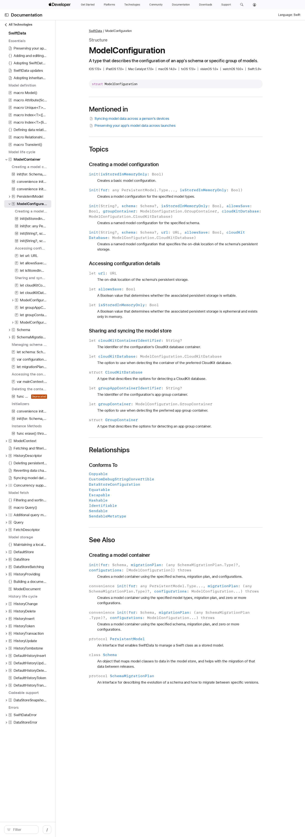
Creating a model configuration (146, 164)
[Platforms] (109, 4)
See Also (124, 540)
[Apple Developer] (60, 4)
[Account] (254, 4)
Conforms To (125, 465)
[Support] (226, 4)
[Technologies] (132, 4)
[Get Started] (87, 4)
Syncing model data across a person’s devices (151, 118)
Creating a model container (142, 555)
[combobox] (41, 829)
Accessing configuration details (147, 263)
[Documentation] (180, 4)
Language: (285, 15)
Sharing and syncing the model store (152, 331)
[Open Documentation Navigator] (7, 15)
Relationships (131, 450)
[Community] (156, 4)
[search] (39, 829)
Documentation (26, 15)
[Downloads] (205, 4)
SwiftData (118, 31)
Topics (121, 149)
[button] (241, 4)
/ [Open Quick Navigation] (82, 829)
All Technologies (18, 24)
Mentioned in (131, 109)
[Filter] (41, 830)
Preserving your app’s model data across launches (154, 125)
